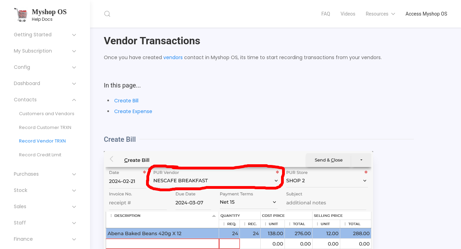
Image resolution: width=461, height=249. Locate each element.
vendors (173, 57)
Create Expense (133, 111)
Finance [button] (45, 239)
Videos (348, 14)
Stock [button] (45, 190)
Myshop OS (49, 12)
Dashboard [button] (45, 83)
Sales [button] (45, 206)
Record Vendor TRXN (42, 141)
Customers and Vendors (46, 113)
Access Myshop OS (426, 14)
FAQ (326, 14)
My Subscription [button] (45, 50)
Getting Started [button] (45, 34)
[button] (107, 14)
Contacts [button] (45, 99)
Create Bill (126, 100)
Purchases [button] (45, 173)
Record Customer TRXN (45, 127)
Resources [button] (380, 14)
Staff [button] (45, 222)
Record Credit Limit (40, 154)
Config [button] (45, 67)
